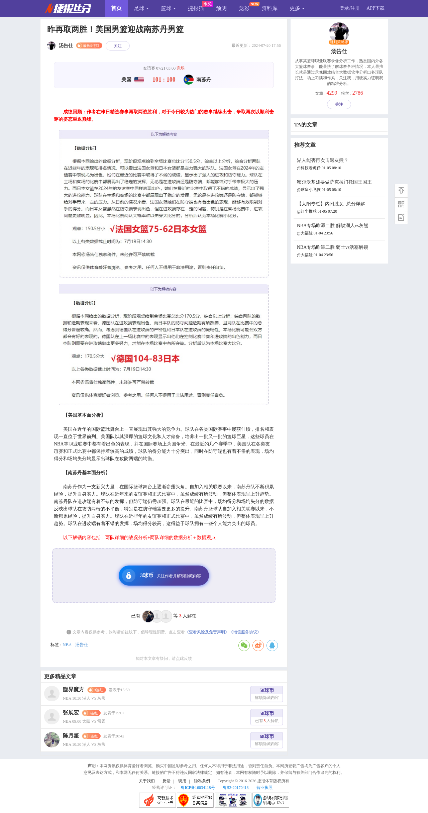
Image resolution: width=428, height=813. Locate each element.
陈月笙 (71, 735)
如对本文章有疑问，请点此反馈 (164, 658)
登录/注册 (350, 8)
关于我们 (147, 781)
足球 (141, 8)
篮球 (168, 8)
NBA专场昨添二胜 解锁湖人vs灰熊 (340, 230)
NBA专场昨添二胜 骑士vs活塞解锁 (340, 252)
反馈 (167, 781)
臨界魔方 (73, 689)
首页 (116, 8)
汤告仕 (81, 644)
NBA (67, 644)
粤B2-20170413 (236, 787)
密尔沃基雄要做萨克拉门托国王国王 (340, 186)
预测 (221, 8)
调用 (182, 781)
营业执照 (264, 787)
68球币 (267, 741)
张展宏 (71, 712)
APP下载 (375, 8)
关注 (118, 45)
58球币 (267, 695)
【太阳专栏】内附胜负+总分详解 (340, 208)
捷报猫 (196, 8)
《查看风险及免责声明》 (207, 632)
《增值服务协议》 (245, 632)
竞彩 (244, 8)
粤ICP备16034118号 (198, 787)
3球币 (161, 575)
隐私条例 (202, 781)
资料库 (269, 8)
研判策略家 (339, 42)
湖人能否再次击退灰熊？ (340, 165)
